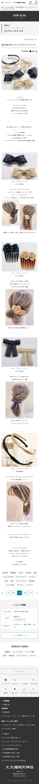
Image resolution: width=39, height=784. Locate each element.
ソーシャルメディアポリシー (13, 745)
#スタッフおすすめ (9, 577)
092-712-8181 (19, 776)
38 (14, 593)
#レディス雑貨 (10, 585)
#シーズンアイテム (21, 581)
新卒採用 (6, 712)
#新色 (6, 581)
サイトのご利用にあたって (12, 738)
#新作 (12, 581)
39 (19, 593)
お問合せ (6, 734)
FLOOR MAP (19, 619)
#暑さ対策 (5, 572)
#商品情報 (31, 581)
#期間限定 (13, 572)
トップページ (19, 671)
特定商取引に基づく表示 (11, 753)
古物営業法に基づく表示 (11, 757)
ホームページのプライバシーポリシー (16, 741)
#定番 (35, 572)
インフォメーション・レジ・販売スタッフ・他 (19, 716)
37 (8, 593)
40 (25, 593)
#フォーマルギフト (21, 577)
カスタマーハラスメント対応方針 (14, 760)
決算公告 (6, 705)
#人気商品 (28, 572)
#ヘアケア (29, 585)
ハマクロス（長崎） (10, 729)
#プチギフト (32, 577)
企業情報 (6, 701)
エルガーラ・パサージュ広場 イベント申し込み (19, 725)
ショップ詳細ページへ (20, 635)
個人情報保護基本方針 (10, 749)
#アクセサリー (20, 585)
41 (30, 593)
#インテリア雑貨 (29, 652)
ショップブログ (10, 7)
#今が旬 (21, 572)
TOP (3, 7)
